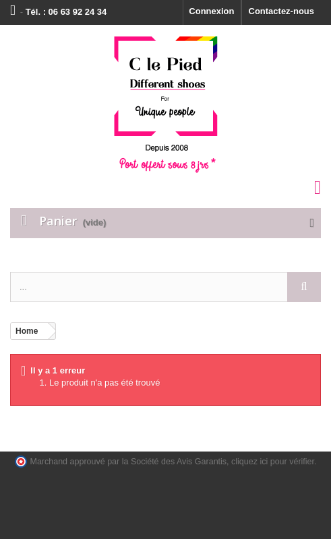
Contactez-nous (282, 11)
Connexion (211, 11)
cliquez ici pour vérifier (272, 461)
